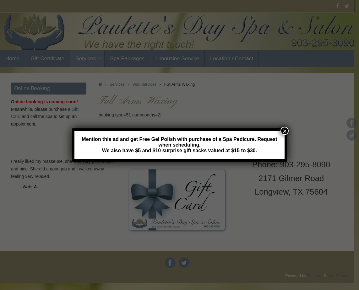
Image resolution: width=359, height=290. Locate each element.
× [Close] (284, 131)
